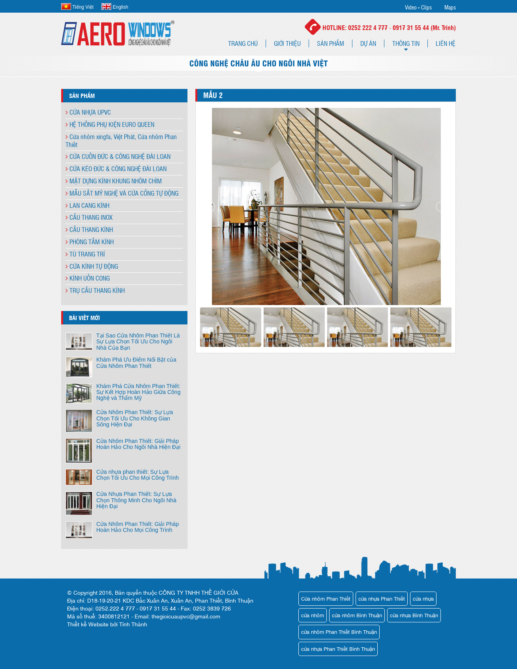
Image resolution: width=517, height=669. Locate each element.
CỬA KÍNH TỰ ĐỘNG (92, 266)
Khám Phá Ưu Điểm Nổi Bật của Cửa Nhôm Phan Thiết (136, 362)
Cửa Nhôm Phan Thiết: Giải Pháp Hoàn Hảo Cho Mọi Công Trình (137, 527)
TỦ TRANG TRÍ (85, 254)
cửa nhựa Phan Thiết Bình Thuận (338, 648)
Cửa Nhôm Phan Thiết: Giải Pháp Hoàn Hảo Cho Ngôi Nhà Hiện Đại (138, 444)
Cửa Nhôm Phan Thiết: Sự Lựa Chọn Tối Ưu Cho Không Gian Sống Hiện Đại (134, 418)
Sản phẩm (330, 43)
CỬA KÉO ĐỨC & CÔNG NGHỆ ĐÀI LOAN (116, 168)
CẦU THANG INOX (89, 217)
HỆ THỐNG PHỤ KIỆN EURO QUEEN (110, 124)
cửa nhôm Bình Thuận (357, 615)
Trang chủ (243, 43)
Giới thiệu (287, 43)
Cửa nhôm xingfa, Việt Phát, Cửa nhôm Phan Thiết (121, 140)
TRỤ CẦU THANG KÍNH (95, 290)
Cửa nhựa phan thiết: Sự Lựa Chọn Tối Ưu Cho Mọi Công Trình (137, 475)
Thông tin (406, 43)
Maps (450, 7)
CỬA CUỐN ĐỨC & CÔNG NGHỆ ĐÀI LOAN (118, 156)
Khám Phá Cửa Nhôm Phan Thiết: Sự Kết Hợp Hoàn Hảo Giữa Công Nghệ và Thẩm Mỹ (138, 392)
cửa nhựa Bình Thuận (414, 615)
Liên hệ (445, 43)
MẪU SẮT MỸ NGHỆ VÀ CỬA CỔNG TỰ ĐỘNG (122, 193)
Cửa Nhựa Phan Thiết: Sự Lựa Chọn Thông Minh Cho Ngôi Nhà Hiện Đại (136, 500)
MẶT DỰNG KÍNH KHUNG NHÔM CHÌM (114, 181)
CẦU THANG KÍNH (89, 229)
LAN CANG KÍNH (87, 205)
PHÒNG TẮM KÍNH (90, 241)
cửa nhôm (312, 615)
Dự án (368, 43)
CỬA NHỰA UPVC (88, 112)
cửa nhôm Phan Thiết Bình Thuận (339, 631)
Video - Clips (418, 7)
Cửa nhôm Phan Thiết (325, 598)
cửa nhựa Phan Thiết (381, 598)
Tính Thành (133, 624)
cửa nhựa (423, 598)
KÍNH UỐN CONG (88, 278)
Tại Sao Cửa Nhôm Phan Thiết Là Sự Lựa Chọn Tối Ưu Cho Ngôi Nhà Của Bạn (138, 341)
